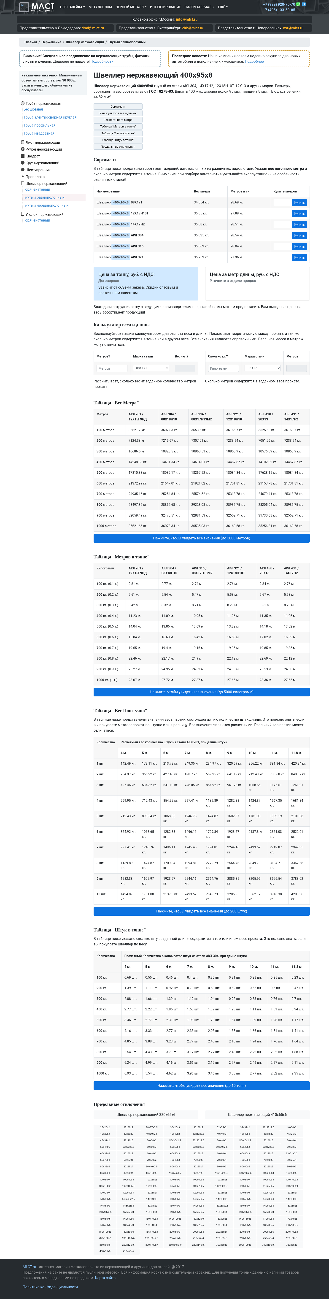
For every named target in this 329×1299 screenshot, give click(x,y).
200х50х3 (175, 1231)
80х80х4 (105, 1173)
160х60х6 (198, 1212)
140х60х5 (198, 1199)
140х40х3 (151, 1199)
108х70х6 (198, 1186)
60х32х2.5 (268, 1146)
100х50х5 (128, 1179)
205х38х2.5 (151, 1238)
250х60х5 (291, 1238)
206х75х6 (175, 1238)
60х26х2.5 (198, 1146)
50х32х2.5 (198, 1140)
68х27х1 (128, 1159)
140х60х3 (175, 1199)
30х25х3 (175, 1127)
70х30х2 (151, 1159)
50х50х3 (151, 1146)
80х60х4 (245, 1166)
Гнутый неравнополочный (46, 205)
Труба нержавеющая (43, 103)
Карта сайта (105, 1278)
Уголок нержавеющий (45, 214)
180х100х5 (292, 1225)
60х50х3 (175, 1153)
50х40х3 (268, 1140)
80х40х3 (175, 1166)
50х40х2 (222, 1140)
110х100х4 (292, 1186)
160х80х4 (291, 1212)
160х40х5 (198, 1205)
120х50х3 (128, 1192)
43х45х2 (268, 1133)
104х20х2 (151, 1186)
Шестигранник (38, 170)
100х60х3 (175, 1179)
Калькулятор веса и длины (118, 113)
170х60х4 (268, 1218)
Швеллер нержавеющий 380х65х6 (146, 1114)
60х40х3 (151, 1153)
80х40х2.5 (152, 1166)
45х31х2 (105, 1140)
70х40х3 (175, 1159)
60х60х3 (198, 1153)
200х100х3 (292, 1231)
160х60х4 (151, 1212)
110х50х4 (245, 1186)
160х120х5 (198, 1218)
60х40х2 (128, 1153)
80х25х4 (292, 1159)
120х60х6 (245, 1192)
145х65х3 (105, 1205)
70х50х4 (222, 1159)
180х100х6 (105, 1231)
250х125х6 (128, 1244)
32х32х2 (245, 1127)
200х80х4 (221, 1231)
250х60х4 (268, 1238)
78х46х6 (268, 1159)
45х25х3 (292, 1133)
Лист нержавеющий (43, 142)
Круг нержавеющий (42, 163)
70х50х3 (198, 1159)
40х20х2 (292, 1127)
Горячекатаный (37, 189)
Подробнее (254, 61)
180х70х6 (198, 1225)
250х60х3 (245, 1238)
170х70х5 (291, 1218)
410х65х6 (128, 1251)
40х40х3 (222, 1133)
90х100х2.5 (221, 1173)
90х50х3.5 (175, 1173)
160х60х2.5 (104, 1212)
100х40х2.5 (244, 1173)
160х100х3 (152, 1218)
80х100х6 (151, 1173)
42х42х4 (245, 1133)
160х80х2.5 (244, 1212)
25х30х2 (128, 1127)
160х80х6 (128, 1218)
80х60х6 (268, 1166)
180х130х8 (128, 1231)
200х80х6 (268, 1231)
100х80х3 (221, 1179)
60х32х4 (105, 1153)
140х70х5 (245, 1199)
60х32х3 (292, 1146)
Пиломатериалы (199, 7)
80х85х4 (128, 1173)
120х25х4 (105, 1192)
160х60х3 (128, 1212)
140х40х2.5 (128, 1199)
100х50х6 (151, 1179)
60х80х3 (245, 1153)
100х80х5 (268, 1179)
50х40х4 (292, 1140)
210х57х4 (198, 1238)
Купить (299, 202)
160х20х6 (221, 1218)
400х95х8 (105, 1251)
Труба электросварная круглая (50, 117)
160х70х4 (221, 1212)
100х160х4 (128, 1186)
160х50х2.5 (221, 1205)
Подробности (102, 61)
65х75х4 (105, 1159)
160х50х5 (268, 1205)
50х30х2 (151, 1140)
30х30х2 (198, 1127)
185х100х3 (152, 1231)
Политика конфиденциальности (50, 1287)
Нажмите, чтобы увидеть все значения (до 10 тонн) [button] (201, 1085)
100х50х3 (291, 1173)
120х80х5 (105, 1199)
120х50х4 (151, 1192)
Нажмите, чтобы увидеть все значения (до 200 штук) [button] (201, 911)
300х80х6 (221, 1244)
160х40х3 (175, 1205)
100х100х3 (292, 1179)
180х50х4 (175, 1225)
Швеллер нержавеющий (46, 183)
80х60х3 (222, 1166)
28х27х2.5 (152, 1127)
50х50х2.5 (128, 1146)
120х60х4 (198, 1192)
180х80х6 (268, 1225)
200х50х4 (198, 1231)
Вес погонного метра (118, 120)
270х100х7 (152, 1244)
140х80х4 (268, 1199)
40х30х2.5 (152, 1133)
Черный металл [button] (130, 7)
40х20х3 (105, 1133)
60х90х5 (268, 1153)
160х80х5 (105, 1218)
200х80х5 (245, 1231)
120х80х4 (291, 1192)
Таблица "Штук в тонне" (118, 140)
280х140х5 (198, 1244)
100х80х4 (245, 1179)
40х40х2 (175, 1133)
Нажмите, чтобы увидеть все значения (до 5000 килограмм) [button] (202, 692)
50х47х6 (105, 1146)
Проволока (35, 177)
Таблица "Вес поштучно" (118, 133)
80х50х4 (198, 1166)
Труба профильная (40, 125)
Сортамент (118, 106)
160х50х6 (291, 1205)
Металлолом (100, 7)
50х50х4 (175, 1146)
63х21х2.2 (292, 1153)
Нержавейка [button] (71, 7)
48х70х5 (128, 1140)
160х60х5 (175, 1212)
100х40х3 (268, 1173)
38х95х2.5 (268, 1127)
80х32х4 (105, 1166)
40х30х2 (128, 1133)
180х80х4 (221, 1225)
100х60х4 (198, 1179)
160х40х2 (151, 1205)
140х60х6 (221, 1199)
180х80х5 (245, 1225)
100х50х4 (105, 1179)
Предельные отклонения (118, 146)
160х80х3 (268, 1212)
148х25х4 (128, 1205)
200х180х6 (128, 1238)
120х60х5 (221, 1192)
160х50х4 (245, 1205)
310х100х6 (268, 1244)
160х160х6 (245, 1218)
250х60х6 (105, 1244)
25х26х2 (105, 1127)
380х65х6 (291, 1244)
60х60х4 (222, 1153)
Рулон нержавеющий (44, 149)
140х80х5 (291, 1199)
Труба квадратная (39, 133)
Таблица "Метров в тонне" (118, 126)
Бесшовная (33, 109)
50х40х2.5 (245, 1140)
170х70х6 (105, 1225)
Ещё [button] (221, 7)
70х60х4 (245, 1159)
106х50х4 (175, 1186)
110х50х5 (268, 1186)
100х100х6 (105, 1186)
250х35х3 (221, 1238)
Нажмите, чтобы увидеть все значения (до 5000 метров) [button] (201, 538)
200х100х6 (105, 1238)
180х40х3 (128, 1225)
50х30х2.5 (175, 1140)
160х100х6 (175, 1218)
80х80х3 (292, 1166)
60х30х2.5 (222, 1146)
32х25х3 (222, 1127)
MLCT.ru (29, 1267)
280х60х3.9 (174, 1244)
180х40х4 (151, 1225)
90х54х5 (198, 1173)
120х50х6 (175, 1192)
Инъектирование (165, 7)
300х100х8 (245, 1244)
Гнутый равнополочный (44, 197)
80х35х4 (128, 1166)
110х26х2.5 (221, 1186)
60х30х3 (245, 1146)
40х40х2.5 (198, 1133)
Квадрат (33, 156)
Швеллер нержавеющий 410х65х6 (257, 1114)
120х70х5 (268, 1192)
